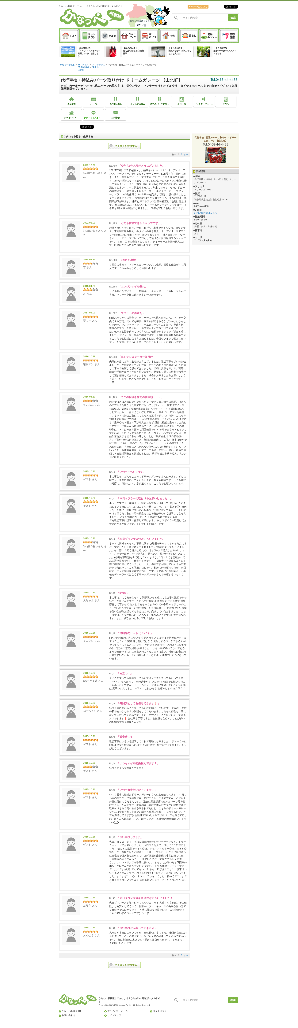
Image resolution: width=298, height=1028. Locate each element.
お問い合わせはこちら (205, 212)
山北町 (81, 70)
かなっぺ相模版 (67, 65)
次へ (186, 154)
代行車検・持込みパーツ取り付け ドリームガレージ (133, 65)
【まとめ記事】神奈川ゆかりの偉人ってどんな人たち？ (179, 51)
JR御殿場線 (83, 67)
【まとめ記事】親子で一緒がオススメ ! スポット (224, 51)
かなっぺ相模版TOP (72, 1011)
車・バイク (83, 65)
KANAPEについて (198, 6)
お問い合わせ (68, 1015)
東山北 (95, 67)
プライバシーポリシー (118, 1011)
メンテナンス (98, 65)
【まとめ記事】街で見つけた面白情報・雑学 (134, 51)
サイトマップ (114, 1015)
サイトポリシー (161, 1011)
